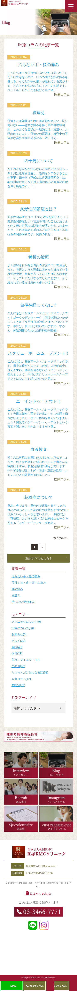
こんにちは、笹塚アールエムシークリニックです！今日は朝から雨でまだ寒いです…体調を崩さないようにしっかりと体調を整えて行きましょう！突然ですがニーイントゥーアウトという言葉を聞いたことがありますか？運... (37, 418)
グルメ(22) (18, 640)
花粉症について (38, 497)
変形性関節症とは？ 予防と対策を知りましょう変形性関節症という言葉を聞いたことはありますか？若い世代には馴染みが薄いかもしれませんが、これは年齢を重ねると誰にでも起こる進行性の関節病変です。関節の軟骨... (38, 225)
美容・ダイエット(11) (25, 659)
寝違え (38, 112)
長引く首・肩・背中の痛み (28, 582)
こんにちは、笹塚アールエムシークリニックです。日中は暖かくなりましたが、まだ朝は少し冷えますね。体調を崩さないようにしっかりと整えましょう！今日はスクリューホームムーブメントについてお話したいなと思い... (37, 370)
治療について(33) (22, 628)
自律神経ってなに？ (38, 305)
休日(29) (16, 653)
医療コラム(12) (21, 678)
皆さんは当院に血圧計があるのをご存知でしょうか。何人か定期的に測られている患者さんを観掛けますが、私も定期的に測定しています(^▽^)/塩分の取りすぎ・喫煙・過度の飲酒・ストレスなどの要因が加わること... (37, 466)
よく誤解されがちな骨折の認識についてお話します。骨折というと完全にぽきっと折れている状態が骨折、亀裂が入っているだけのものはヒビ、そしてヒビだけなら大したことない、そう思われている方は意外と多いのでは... (37, 274)
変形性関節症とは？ (38, 209)
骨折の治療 (38, 257)
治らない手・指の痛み (38, 64)
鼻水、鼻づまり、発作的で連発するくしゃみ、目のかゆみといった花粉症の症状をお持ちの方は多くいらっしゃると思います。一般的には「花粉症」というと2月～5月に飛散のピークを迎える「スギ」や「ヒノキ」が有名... (37, 514)
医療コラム (62, 94)
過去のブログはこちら (38, 558)
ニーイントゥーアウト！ (38, 401)
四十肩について (38, 161)
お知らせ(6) (18, 634)
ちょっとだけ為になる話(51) (29, 672)
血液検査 (38, 449)
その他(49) (18, 666)
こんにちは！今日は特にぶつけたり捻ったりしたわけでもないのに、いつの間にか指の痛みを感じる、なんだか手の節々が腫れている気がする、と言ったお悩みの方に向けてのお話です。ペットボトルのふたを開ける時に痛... (37, 81)
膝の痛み (17, 589)
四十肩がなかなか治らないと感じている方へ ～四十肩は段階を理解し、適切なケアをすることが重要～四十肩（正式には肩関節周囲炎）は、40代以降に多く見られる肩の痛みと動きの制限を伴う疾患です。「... (38, 177)
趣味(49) (16, 647)
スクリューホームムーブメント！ (38, 353)
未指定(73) (18, 685)
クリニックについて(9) (26, 621)
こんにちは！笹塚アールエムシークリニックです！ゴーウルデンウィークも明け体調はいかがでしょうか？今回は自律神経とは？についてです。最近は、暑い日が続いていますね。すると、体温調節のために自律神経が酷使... (37, 322)
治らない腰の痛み (22, 601)
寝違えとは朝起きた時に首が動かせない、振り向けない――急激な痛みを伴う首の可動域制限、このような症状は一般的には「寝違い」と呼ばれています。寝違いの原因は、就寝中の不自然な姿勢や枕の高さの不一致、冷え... (37, 129)
